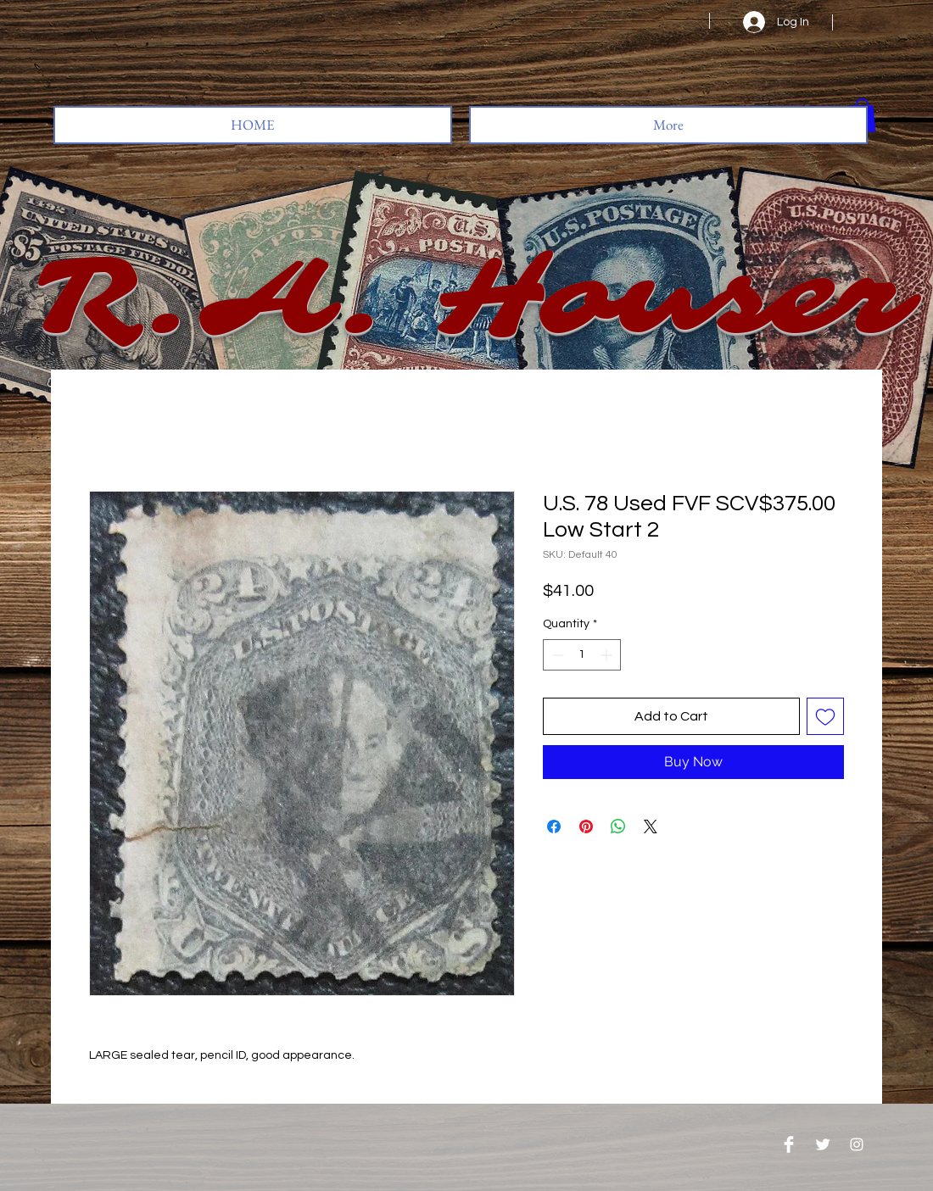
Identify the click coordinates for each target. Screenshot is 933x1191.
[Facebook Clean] (788, 1144)
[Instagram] (856, 1144)
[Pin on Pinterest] (586, 826)
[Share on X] (650, 826)
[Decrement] (556, 655)
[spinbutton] (582, 655)
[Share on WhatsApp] (618, 826)
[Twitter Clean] (822, 1144)
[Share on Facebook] (554, 826)
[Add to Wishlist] (825, 716)
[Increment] (607, 655)
